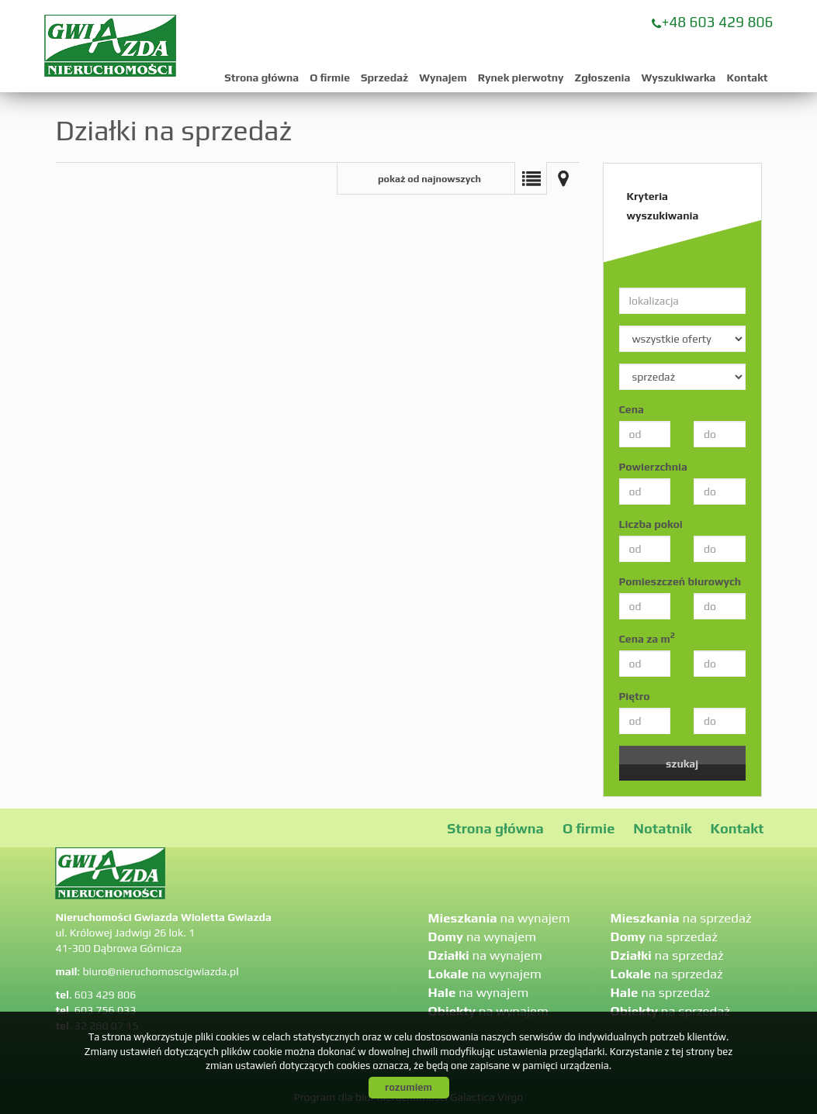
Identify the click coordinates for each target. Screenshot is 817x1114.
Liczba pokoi (651, 524)
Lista (530, 178)
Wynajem (442, 77)
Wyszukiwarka (678, 77)
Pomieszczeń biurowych (680, 581)
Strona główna (261, 77)
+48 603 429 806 (718, 21)
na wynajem (499, 918)
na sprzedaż (681, 918)
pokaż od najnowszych (429, 179)
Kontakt (746, 77)
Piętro (634, 696)
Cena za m (647, 638)
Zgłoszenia (603, 77)
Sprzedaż (384, 77)
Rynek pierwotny (521, 77)
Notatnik (662, 828)
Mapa (563, 178)
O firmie (330, 77)
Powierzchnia (653, 466)
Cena (631, 409)
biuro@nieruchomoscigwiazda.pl (160, 971)
